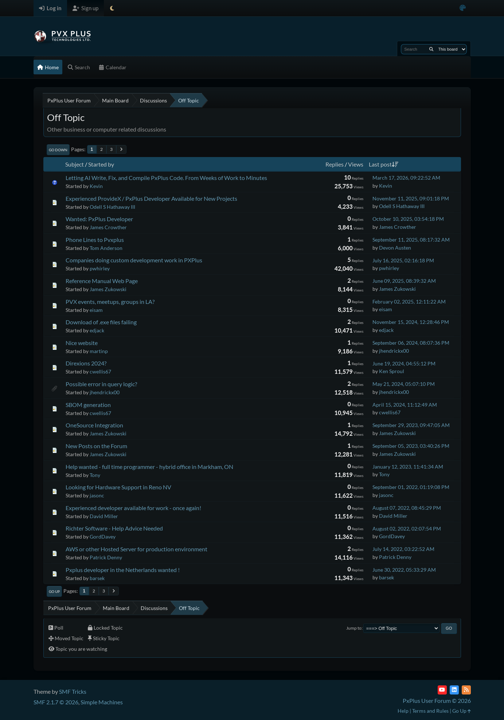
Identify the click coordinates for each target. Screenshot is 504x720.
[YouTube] (442, 689)
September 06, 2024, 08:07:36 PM (410, 343)
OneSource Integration (94, 425)
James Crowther (108, 227)
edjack (97, 330)
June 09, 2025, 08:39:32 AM (404, 281)
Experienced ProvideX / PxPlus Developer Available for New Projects (151, 198)
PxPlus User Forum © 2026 (437, 700)
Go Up (54, 591)
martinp (99, 351)
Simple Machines (102, 702)
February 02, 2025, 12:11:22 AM (409, 301)
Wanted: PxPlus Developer (99, 218)
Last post (383, 164)
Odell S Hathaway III (112, 207)
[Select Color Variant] (462, 8)
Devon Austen (395, 247)
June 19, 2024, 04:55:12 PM (403, 363)
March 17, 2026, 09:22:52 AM (406, 178)
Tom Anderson (106, 248)
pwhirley (100, 268)
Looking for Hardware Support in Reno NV (118, 487)
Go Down (58, 150)
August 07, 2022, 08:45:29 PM (406, 508)
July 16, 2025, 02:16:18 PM (403, 260)
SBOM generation (88, 404)
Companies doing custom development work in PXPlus (134, 260)
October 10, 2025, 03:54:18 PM (408, 219)
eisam (96, 310)
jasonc (97, 495)
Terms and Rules (430, 711)
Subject (74, 164)
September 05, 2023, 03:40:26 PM (410, 446)
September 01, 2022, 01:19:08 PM (410, 487)
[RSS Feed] (466, 689)
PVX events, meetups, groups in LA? (110, 301)
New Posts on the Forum (96, 445)
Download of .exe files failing (101, 321)
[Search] (431, 49)
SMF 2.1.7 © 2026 (56, 702)
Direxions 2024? (86, 363)
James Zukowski (108, 289)
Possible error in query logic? (101, 383)
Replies (334, 164)
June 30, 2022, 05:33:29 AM (404, 570)
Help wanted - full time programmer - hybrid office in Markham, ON (149, 466)
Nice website (82, 342)
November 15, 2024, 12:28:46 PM (410, 322)
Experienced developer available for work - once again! (133, 507)
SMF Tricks (72, 691)
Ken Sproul (391, 371)
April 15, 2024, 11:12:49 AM (404, 405)
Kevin (96, 186)
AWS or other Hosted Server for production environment (136, 548)
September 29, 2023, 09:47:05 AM (411, 425)
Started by (101, 164)
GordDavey (103, 536)
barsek (97, 578)
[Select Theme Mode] (112, 8)
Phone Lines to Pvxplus (95, 239)
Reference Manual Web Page (102, 280)
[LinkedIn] (454, 689)
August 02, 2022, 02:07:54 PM (406, 528)
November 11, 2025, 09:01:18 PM (410, 198)
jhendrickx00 (394, 351)
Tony (95, 475)
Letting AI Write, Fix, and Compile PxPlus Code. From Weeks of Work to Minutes (166, 177)
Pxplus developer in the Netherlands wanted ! (123, 569)
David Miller (104, 516)
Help (403, 711)
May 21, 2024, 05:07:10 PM (403, 384)
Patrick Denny (106, 557)
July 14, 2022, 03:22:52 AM (403, 549)
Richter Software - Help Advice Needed (114, 528)
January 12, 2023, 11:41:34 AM (407, 466)
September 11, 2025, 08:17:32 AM (411, 239)
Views (355, 164)
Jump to (354, 628)
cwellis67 (100, 371)
